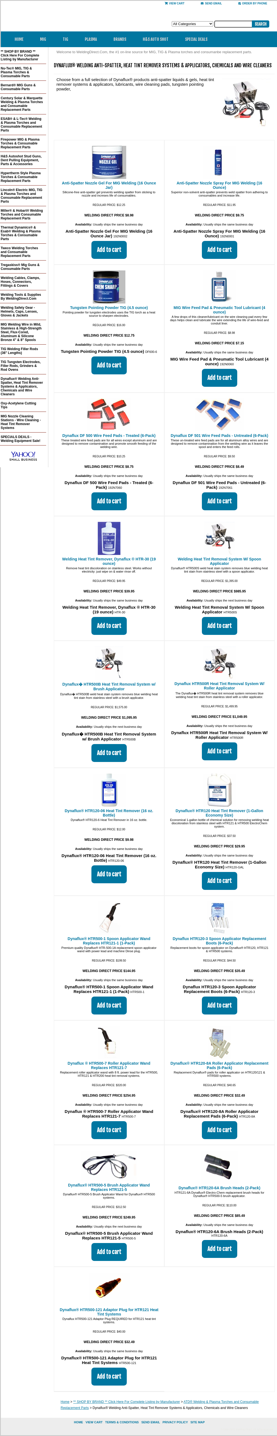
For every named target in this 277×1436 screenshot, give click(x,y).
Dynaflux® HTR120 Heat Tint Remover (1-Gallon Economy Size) (219, 813)
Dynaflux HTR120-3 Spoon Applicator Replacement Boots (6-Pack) (219, 940)
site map (197, 1422)
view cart (94, 1422)
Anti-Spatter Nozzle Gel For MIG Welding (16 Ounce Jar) (109, 185)
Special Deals (196, 39)
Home (19, 39)
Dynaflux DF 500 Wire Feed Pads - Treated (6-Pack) (109, 435)
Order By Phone (252, 3)
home (78, 1422)
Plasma (93, 39)
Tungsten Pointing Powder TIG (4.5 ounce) (109, 307)
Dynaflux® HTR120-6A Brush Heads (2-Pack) (219, 1188)
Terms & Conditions (122, 1422)
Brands (122, 39)
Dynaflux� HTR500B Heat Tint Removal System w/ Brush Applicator (108, 686)
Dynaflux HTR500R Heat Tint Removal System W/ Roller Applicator (220, 685)
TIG (67, 39)
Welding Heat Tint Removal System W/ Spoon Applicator (219, 561)
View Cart (174, 3)
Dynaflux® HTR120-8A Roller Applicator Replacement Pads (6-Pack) (219, 1065)
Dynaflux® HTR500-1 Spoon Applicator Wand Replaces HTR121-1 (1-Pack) (109, 940)
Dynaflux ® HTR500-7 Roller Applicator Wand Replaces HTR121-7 (109, 1065)
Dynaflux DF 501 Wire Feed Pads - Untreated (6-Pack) (219, 435)
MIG (45, 39)
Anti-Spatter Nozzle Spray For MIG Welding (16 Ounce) (219, 185)
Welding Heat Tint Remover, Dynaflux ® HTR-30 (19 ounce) (109, 561)
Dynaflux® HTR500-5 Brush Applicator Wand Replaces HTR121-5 (109, 1187)
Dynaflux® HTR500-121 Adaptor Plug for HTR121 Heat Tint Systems (109, 1312)
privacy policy (175, 1422)
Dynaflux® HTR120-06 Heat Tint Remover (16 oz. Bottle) (109, 813)
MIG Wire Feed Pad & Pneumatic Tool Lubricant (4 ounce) (219, 309)
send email (211, 3)
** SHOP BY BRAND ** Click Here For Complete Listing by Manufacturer (126, 1402)
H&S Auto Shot (155, 39)
